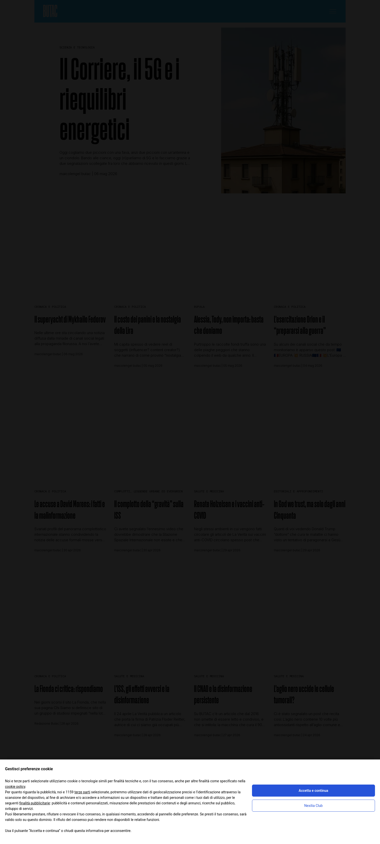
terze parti (82, 792)
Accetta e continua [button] (313, 791)
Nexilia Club (313, 806)
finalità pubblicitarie (34, 803)
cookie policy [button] (15, 787)
